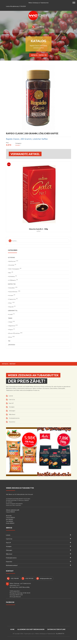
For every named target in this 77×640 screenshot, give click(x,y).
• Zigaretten (13, 325)
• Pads (11, 303)
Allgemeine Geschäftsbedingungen (30, 629)
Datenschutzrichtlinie (56, 629)
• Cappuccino (13, 299)
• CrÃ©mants (13, 280)
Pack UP (11, 403)
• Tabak (11, 322)
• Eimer (11, 337)
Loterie (11, 396)
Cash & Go (12, 399)
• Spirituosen (13, 261)
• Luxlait (11, 314)
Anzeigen (12, 407)
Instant (17, 145)
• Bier (10, 272)
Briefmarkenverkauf (12, 565)
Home (12, 629)
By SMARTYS (60, 633)
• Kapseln (11, 307)
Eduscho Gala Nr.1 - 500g (38, 229)
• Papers (11, 329)
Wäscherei (12, 414)
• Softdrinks (12, 276)
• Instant (11, 295)
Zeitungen (12, 410)
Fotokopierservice (14, 418)
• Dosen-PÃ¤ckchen (15, 333)
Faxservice (12, 422)
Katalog (34, 55)
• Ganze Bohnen (14, 291)
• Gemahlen (12, 288)
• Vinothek (12, 265)
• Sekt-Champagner (14, 269)
